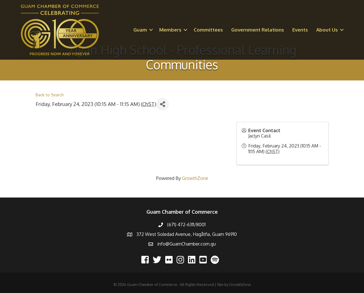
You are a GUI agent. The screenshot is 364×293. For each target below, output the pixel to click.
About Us (327, 30)
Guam (140, 30)
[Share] (162, 104)
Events (300, 30)
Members (170, 30)
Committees (208, 30)
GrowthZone (195, 178)
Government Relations (257, 30)
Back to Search (50, 94)
